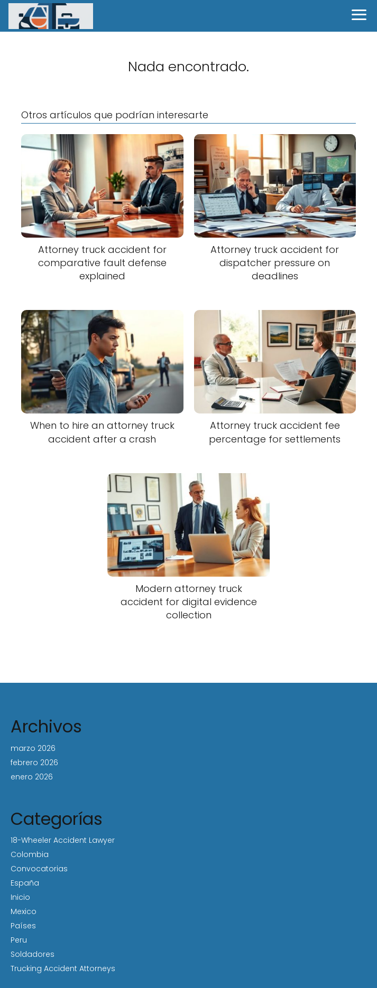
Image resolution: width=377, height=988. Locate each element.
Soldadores (32, 954)
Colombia (30, 854)
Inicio (20, 897)
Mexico (23, 911)
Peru (19, 940)
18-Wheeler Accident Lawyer (63, 840)
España (25, 883)
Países (23, 925)
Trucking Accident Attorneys (63, 968)
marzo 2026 (33, 748)
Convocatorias (39, 868)
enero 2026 (32, 776)
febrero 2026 (34, 762)
